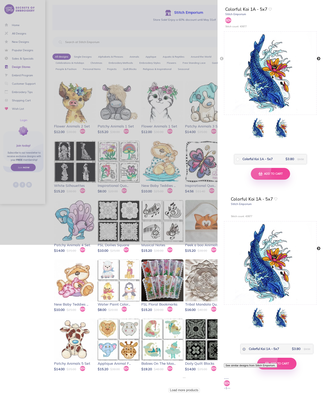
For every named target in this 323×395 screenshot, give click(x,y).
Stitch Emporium (235, 14)
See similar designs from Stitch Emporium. (251, 365)
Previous (222, 59)
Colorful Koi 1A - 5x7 (257, 159)
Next (319, 59)
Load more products (184, 390)
